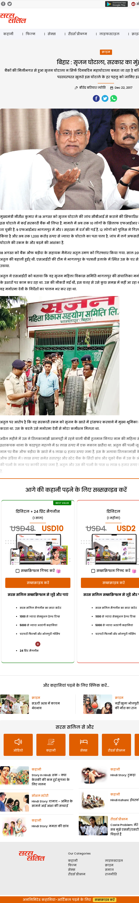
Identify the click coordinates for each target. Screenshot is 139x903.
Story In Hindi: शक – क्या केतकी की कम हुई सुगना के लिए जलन (51, 779)
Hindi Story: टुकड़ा (123, 775)
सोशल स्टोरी (40, 796)
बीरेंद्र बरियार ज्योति (92, 88)
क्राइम (106, 52)
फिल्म (30, 34)
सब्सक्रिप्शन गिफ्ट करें (35, 570)
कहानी (8, 34)
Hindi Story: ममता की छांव (50, 826)
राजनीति (111, 874)
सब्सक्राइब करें (38, 583)
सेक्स (52, 34)
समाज (109, 870)
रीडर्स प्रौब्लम (77, 34)
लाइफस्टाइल (109, 34)
